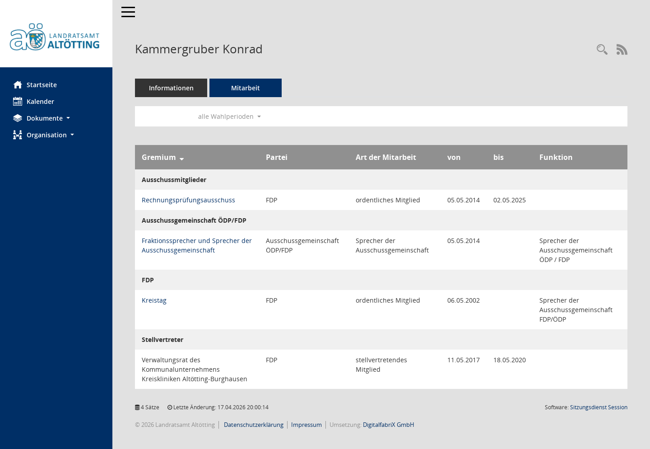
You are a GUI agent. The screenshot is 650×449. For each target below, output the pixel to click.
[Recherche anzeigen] (602, 49)
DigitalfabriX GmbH (389, 425)
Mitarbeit (246, 88)
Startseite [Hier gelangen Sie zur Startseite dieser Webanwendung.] (35, 84)
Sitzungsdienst (598, 407)
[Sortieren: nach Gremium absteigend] (182, 157)
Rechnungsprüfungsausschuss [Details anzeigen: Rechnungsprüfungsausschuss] (189, 200)
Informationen (171, 88)
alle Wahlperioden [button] (230, 116)
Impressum (307, 425)
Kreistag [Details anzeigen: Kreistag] (154, 300)
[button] (56, 118)
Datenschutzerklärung (253, 425)
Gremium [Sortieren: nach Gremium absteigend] (159, 157)
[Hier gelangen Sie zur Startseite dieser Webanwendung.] (56, 37)
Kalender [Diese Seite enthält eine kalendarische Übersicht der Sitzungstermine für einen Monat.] (34, 101)
